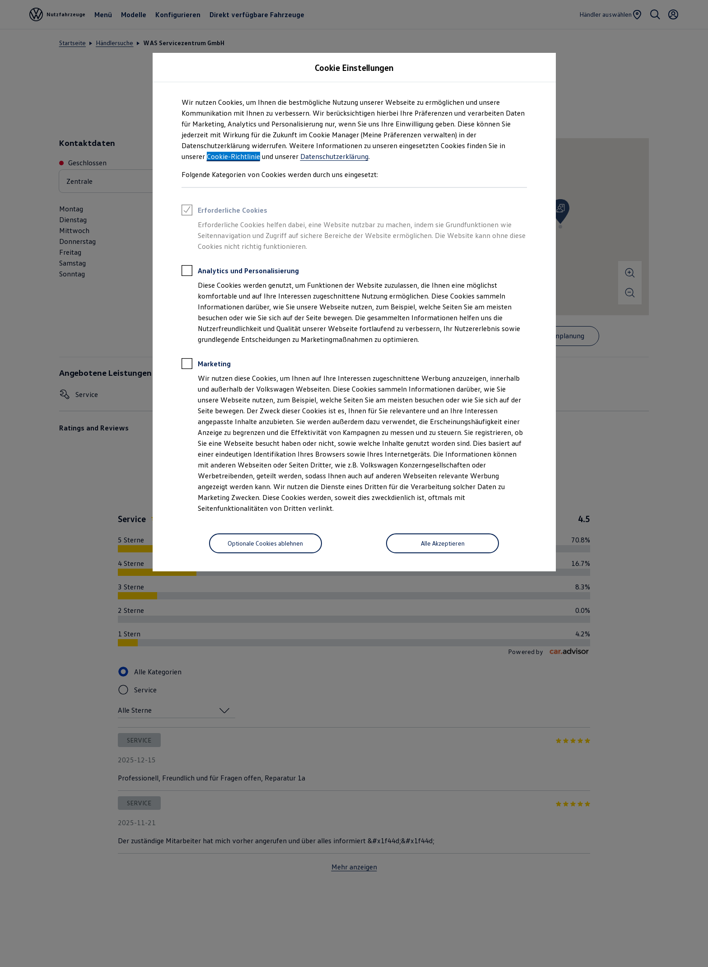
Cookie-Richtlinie (233, 156)
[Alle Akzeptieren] (442, 543)
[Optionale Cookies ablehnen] (265, 543)
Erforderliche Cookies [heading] (224, 211)
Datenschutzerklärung (334, 156)
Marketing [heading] (206, 365)
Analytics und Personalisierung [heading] (240, 272)
